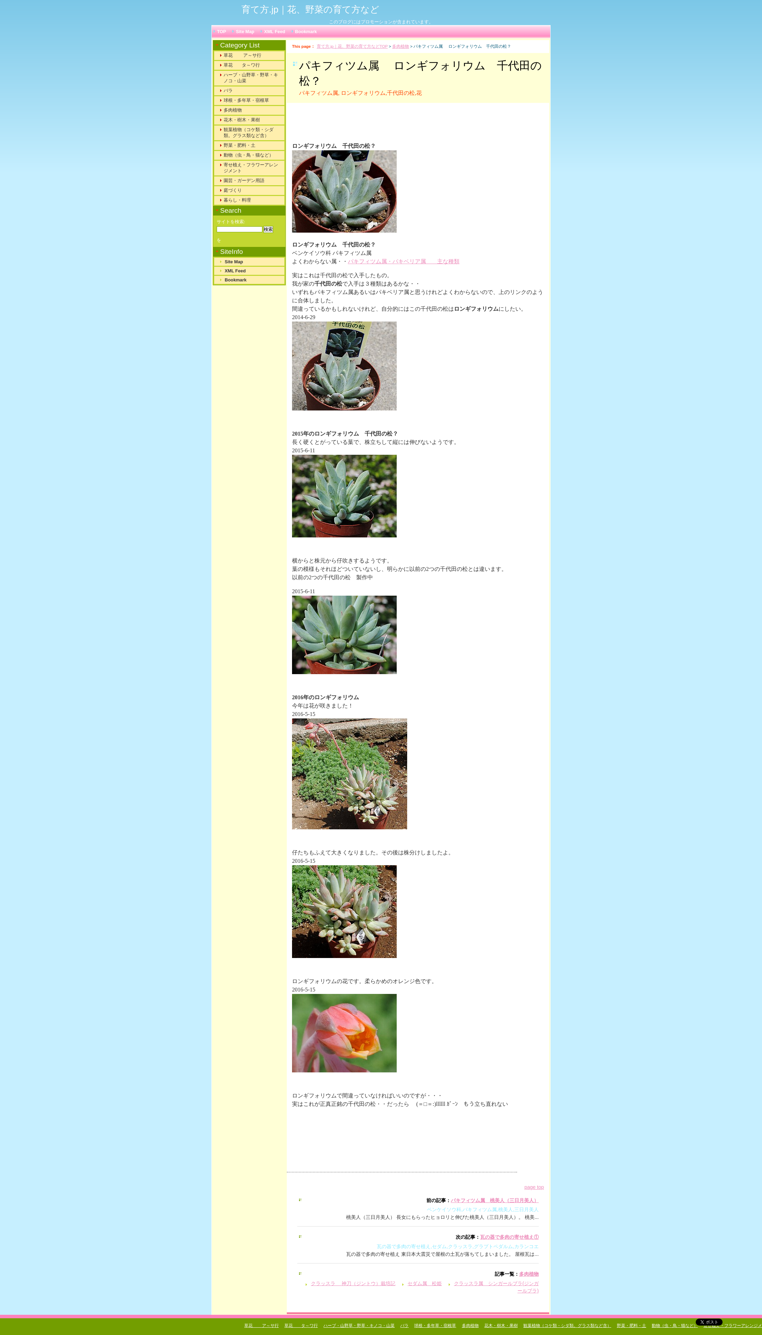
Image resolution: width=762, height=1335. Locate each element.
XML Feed (274, 31)
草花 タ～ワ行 (242, 65)
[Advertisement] (379, 125)
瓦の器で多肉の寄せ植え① (509, 1237)
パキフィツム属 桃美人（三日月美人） (495, 1200)
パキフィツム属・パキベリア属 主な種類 (404, 261)
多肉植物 (400, 46)
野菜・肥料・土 (239, 145)
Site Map (245, 31)
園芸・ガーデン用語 (244, 180)
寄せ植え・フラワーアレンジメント (251, 167)
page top (534, 1187)
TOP (221, 31)
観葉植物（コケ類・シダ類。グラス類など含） (249, 132)
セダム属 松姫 (425, 1283)
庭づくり (233, 190)
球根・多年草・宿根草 (246, 100)
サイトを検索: (231, 221)
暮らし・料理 (237, 200)
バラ (228, 90)
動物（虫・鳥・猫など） (249, 155)
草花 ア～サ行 (242, 55)
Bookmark (306, 31)
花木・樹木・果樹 (242, 119)
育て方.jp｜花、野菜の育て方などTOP (352, 46)
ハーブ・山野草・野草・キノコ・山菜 (251, 77)
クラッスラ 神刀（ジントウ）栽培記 (353, 1283)
